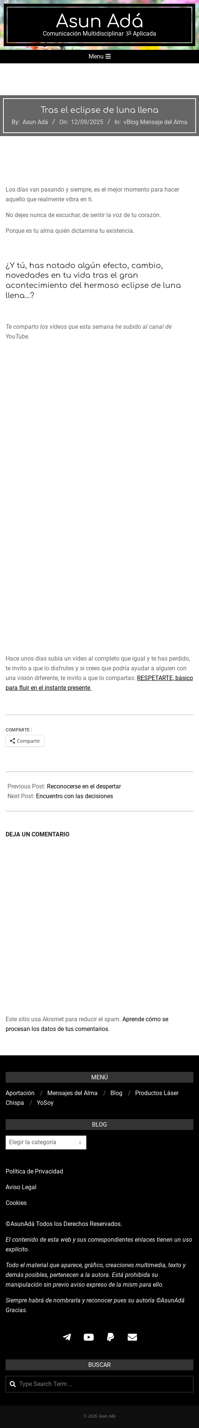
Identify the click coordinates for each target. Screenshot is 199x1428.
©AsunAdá (20, 1223)
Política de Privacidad (34, 1171)
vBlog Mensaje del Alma (155, 122)
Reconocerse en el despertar (84, 786)
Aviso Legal (21, 1187)
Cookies (17, 1202)
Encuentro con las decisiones (74, 796)
